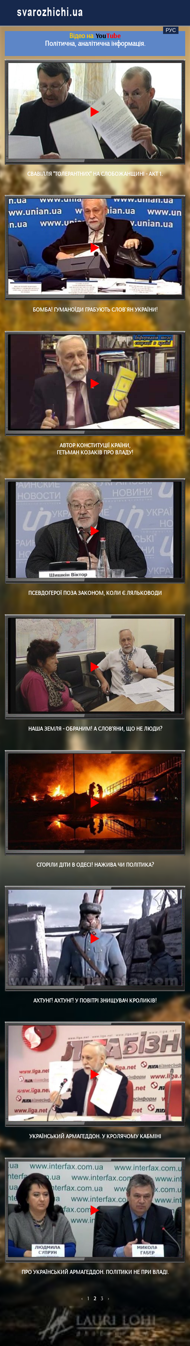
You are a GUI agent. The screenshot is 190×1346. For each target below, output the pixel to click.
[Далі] (108, 1298)
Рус (171, 30)
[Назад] (82, 1298)
